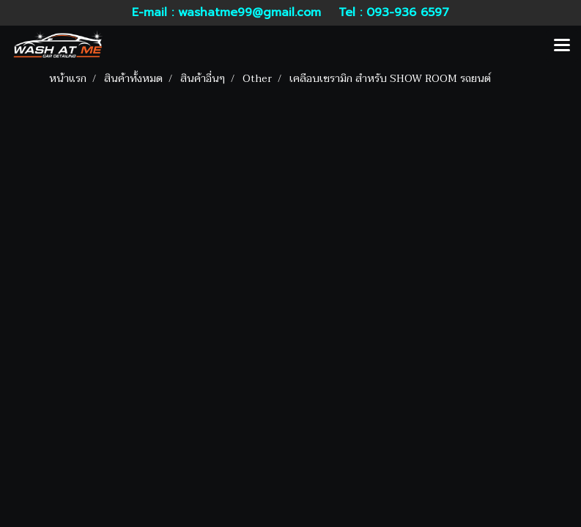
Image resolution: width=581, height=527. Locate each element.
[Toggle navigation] (562, 46)
